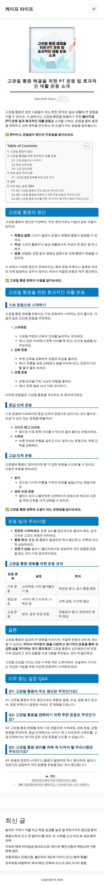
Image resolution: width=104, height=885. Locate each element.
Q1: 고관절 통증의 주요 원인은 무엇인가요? (40, 190)
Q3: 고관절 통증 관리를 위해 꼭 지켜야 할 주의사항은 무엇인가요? (52, 198)
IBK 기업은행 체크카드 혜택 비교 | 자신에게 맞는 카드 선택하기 (54, 784)
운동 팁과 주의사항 (21, 172)
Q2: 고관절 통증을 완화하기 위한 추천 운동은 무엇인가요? (48, 194)
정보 (52, 775)
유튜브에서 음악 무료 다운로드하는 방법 (54, 780)
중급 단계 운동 (24, 164)
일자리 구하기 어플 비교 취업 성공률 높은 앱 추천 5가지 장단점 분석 (51, 830)
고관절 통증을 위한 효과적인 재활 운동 (33, 156)
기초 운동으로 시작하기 (29, 160)
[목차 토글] (85, 146)
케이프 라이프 (19, 9)
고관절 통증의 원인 (21, 151)
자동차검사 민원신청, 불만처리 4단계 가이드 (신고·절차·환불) (46, 857)
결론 (12, 181)
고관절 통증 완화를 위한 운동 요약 (35, 177)
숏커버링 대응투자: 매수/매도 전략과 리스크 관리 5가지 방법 (46, 863)
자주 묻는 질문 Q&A (22, 186)
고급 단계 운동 (24, 168)
